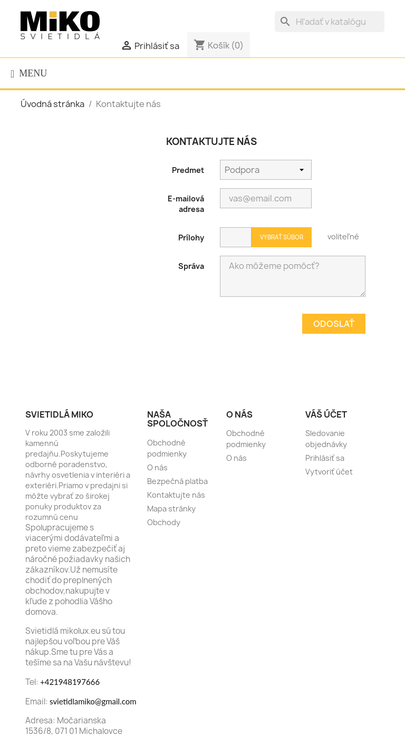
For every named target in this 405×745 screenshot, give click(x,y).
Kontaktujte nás (176, 495)
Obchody (163, 522)
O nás (157, 467)
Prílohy (191, 238)
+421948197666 (70, 681)
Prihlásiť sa (324, 458)
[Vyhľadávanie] (329, 21)
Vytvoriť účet (329, 472)
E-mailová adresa (186, 203)
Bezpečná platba (177, 481)
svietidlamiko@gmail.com (93, 701)
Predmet (188, 170)
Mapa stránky (171, 509)
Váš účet (326, 414)
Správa (191, 266)
